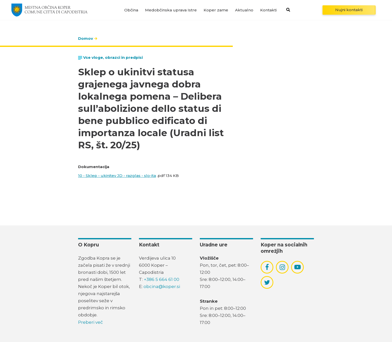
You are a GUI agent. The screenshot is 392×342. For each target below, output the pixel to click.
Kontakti (268, 10)
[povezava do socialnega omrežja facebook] (267, 267)
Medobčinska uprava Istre (171, 10)
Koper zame (216, 10)
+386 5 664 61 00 (161, 279)
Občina (131, 10)
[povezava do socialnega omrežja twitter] (267, 282)
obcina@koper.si (162, 286)
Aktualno (244, 10)
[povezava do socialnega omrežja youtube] (297, 267)
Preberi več (90, 322)
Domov (85, 38)
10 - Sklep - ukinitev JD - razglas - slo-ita (117, 175)
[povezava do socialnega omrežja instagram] (282, 267)
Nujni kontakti (349, 9)
